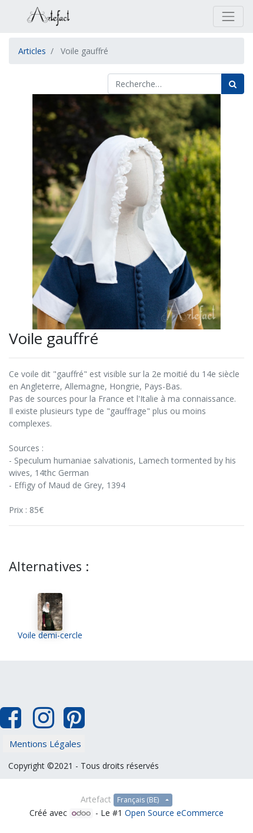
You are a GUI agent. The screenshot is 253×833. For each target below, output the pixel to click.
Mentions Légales (45, 743)
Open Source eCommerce (174, 812)
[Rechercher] (232, 84)
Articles (32, 50)
